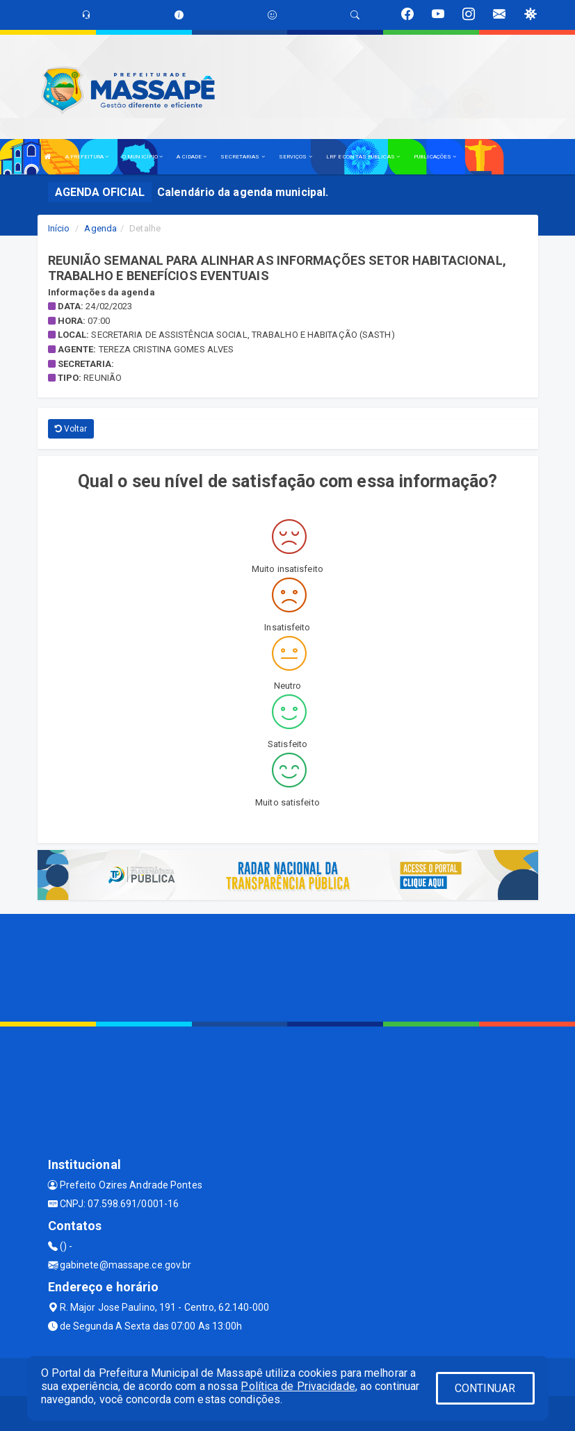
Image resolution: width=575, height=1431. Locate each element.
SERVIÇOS (295, 157)
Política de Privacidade (298, 1386)
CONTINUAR (485, 1388)
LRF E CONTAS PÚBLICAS (363, 157)
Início (59, 228)
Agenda (100, 228)
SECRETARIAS (242, 157)
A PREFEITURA (86, 157)
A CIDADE (191, 157)
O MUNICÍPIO (142, 157)
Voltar (71, 429)
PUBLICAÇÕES (435, 157)
